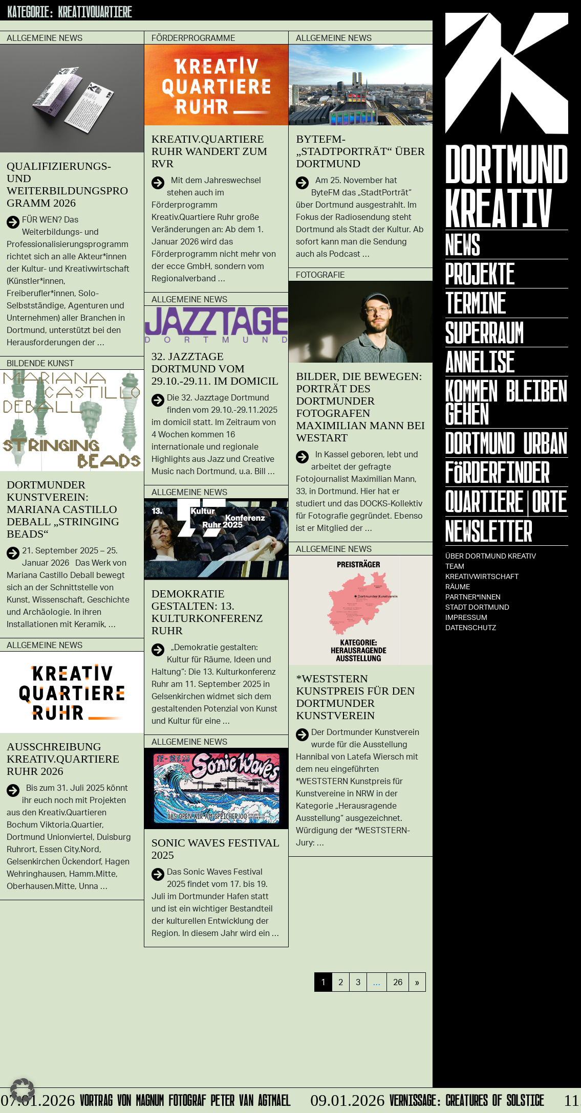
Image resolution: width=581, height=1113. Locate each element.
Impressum (466, 617)
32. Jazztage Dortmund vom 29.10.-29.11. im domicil (215, 368)
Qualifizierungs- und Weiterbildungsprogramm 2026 (67, 184)
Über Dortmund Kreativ (490, 555)
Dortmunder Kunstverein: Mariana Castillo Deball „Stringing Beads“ (63, 509)
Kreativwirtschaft (482, 576)
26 (397, 981)
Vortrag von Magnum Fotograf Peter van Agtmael (147, 1098)
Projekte (480, 273)
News (462, 244)
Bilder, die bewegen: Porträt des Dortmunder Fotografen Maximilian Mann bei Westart (360, 407)
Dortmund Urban (506, 443)
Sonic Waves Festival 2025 (215, 848)
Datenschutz (470, 627)
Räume (457, 586)
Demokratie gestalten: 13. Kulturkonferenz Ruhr (207, 612)
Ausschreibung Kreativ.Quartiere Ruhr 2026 (63, 758)
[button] (22, 1090)
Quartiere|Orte (506, 501)
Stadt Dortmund (477, 607)
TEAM (454, 566)
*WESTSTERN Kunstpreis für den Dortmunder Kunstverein (355, 697)
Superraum (484, 332)
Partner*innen (473, 596)
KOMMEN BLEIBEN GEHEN (506, 402)
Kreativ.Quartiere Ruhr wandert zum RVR (209, 151)
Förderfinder (497, 472)
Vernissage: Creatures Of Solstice (426, 1098)
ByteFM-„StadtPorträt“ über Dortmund (360, 151)
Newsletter (488, 531)
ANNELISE (480, 361)
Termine (475, 302)
